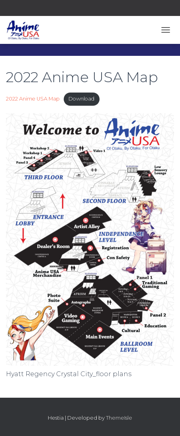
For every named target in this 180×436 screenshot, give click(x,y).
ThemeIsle (119, 417)
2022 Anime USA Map (33, 99)
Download (81, 99)
